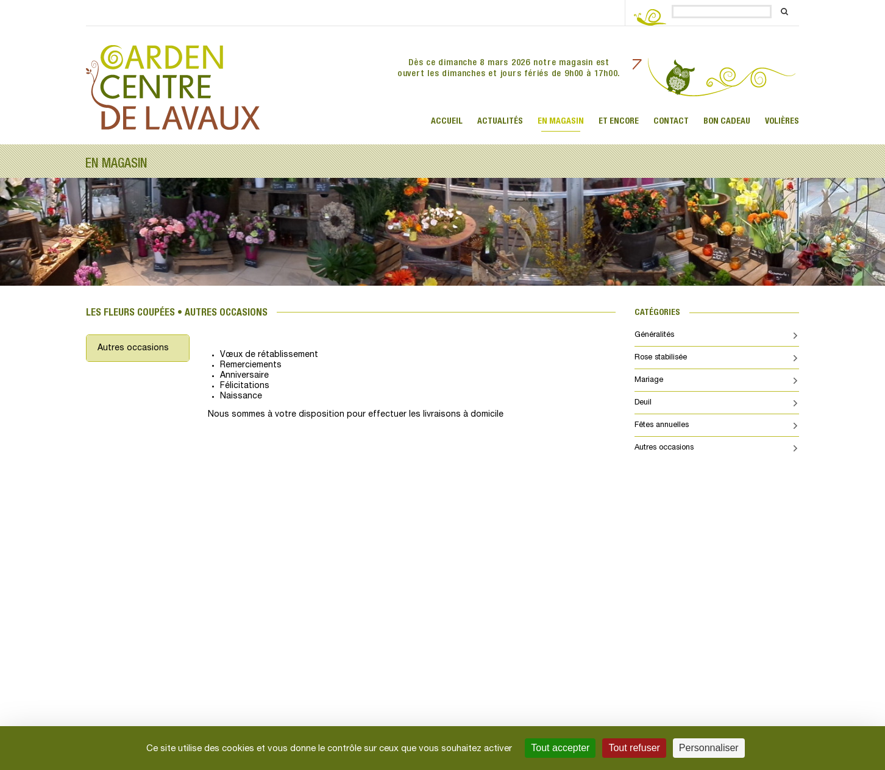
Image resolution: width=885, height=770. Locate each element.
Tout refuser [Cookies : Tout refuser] (633, 748)
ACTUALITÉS (500, 121)
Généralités (654, 335)
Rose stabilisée (660, 357)
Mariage (648, 380)
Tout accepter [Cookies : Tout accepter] (560, 748)
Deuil (643, 402)
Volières (782, 121)
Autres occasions (133, 348)
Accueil (447, 121)
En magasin (561, 121)
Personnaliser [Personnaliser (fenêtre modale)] (709, 748)
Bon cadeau (726, 121)
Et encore (619, 121)
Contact (671, 121)
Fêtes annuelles (661, 425)
